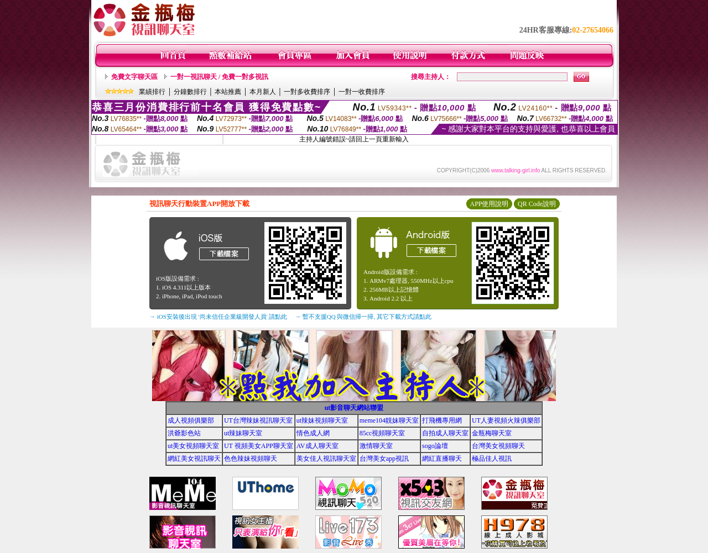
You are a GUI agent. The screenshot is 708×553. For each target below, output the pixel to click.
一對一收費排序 (362, 92)
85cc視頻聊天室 (382, 433)
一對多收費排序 (307, 92)
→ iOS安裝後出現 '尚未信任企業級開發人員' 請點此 (218, 316)
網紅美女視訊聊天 (194, 458)
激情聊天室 (376, 446)
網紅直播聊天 (442, 458)
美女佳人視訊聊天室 (326, 458)
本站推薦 (228, 92)
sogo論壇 (435, 446)
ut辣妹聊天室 (243, 433)
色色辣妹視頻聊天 (250, 458)
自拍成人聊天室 (445, 433)
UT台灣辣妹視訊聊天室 (258, 420)
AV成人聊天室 (317, 446)
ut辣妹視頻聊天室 (322, 420)
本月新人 (262, 92)
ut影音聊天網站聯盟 (354, 408)
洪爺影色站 (184, 433)
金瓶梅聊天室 (492, 433)
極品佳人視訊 (492, 458)
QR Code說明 (537, 204)
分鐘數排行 (190, 92)
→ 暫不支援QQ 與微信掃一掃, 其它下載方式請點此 (363, 316)
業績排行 (152, 92)
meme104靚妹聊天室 (389, 420)
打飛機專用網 (442, 420)
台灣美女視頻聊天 (498, 446)
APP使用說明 (489, 204)
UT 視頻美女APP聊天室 (258, 446)
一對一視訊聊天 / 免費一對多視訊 (219, 77)
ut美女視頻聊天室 (193, 446)
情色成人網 (313, 433)
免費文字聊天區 (134, 77)
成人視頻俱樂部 (191, 420)
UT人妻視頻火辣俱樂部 (506, 420)
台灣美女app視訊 (384, 458)
